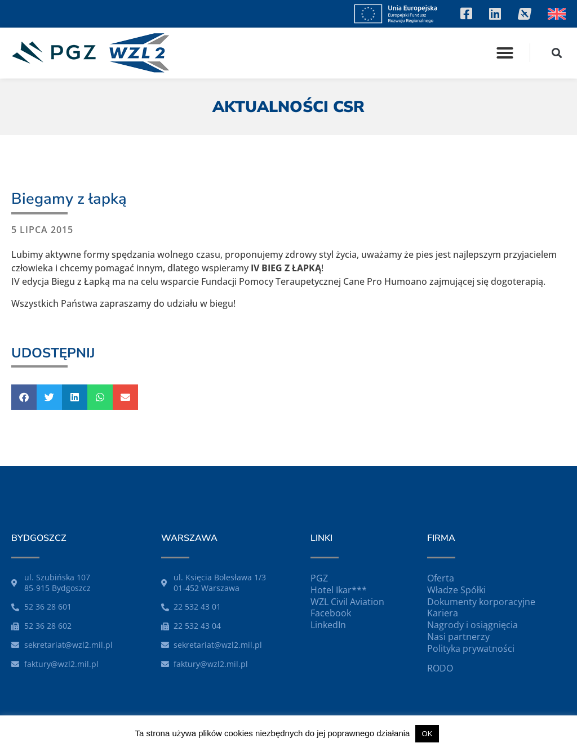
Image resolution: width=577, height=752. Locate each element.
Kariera (442, 613)
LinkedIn (328, 625)
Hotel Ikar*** (338, 590)
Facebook (330, 613)
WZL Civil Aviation (347, 602)
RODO (440, 668)
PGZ (319, 578)
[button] (504, 52)
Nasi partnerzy (458, 636)
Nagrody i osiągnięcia (472, 625)
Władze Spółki (456, 590)
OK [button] (427, 733)
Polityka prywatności (470, 648)
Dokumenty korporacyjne (481, 602)
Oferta (440, 578)
